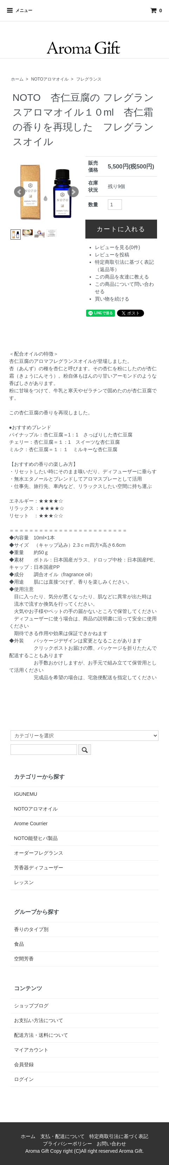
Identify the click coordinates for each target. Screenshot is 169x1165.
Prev (19, 192)
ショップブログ (31, 1005)
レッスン (24, 882)
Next (73, 192)
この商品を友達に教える (122, 277)
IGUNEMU (25, 794)
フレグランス (89, 79)
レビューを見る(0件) (117, 247)
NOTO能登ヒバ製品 (36, 838)
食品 (19, 944)
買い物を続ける (112, 299)
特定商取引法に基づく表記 (118, 1136)
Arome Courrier (31, 823)
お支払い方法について (38, 1020)
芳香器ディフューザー (38, 867)
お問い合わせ (111, 1143)
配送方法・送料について (41, 1035)
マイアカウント (31, 1050)
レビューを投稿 (112, 254)
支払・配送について (62, 1136)
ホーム (17, 79)
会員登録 (24, 1064)
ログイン (24, 1079)
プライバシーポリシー (67, 1143)
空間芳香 (24, 958)
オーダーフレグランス (38, 853)
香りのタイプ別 (31, 929)
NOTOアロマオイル (50, 79)
